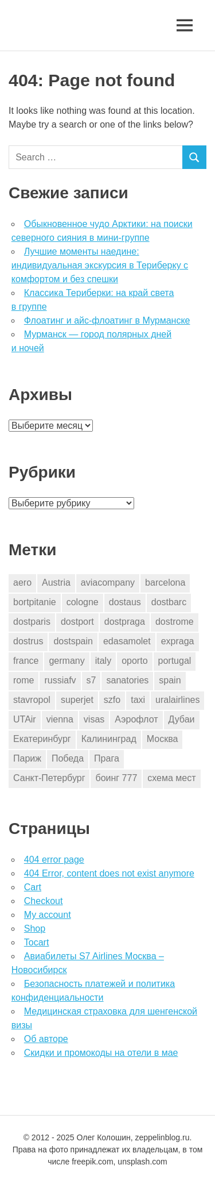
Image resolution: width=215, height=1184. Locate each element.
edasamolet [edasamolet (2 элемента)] (127, 641)
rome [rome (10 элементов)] (23, 680)
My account (47, 915)
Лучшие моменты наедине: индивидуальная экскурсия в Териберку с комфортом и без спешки (99, 265)
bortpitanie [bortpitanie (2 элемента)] (34, 602)
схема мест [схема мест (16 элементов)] (171, 778)
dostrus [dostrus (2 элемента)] (28, 641)
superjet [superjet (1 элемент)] (77, 700)
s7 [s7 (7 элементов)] (91, 680)
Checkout (43, 901)
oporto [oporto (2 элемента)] (134, 661)
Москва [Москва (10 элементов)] (162, 739)
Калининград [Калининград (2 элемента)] (108, 739)
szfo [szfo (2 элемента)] (112, 700)
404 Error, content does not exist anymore (109, 873)
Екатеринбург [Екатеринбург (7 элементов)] (42, 739)
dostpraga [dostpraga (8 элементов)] (124, 621)
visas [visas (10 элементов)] (94, 719)
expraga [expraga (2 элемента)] (177, 641)
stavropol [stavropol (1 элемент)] (31, 700)
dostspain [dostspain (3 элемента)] (73, 641)
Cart (32, 887)
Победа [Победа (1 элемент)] (68, 758)
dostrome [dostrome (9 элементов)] (174, 621)
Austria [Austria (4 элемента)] (56, 582)
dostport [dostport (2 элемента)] (77, 621)
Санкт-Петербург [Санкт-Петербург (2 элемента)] (49, 778)
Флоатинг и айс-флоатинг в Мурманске (107, 320)
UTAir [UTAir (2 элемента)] (24, 719)
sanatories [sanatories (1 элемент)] (127, 680)
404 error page (54, 859)
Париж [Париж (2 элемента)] (27, 758)
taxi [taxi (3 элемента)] (138, 700)
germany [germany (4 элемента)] (66, 661)
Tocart (36, 942)
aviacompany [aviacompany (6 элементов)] (108, 582)
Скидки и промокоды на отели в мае (101, 1053)
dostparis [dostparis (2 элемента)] (31, 621)
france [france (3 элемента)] (25, 661)
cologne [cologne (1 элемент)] (83, 602)
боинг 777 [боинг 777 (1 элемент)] (116, 778)
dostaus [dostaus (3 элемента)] (125, 602)
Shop (34, 928)
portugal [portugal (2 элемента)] (174, 661)
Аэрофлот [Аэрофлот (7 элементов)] (136, 719)
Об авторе (46, 1039)
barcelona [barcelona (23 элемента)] (165, 582)
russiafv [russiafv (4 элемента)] (60, 680)
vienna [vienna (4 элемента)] (59, 719)
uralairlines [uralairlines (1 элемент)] (177, 700)
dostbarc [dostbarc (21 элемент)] (168, 602)
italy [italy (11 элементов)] (103, 661)
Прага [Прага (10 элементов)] (106, 758)
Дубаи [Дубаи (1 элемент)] (182, 719)
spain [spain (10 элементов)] (170, 680)
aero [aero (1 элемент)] (22, 582)
